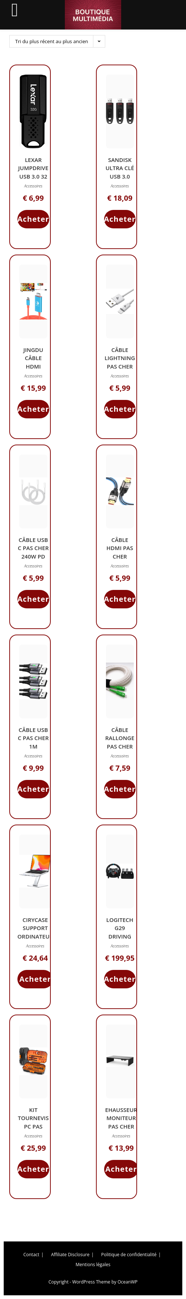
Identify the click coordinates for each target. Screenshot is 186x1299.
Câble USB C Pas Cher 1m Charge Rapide (33, 746)
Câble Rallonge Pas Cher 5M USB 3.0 (120, 742)
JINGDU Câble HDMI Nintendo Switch (33, 366)
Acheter (33, 219)
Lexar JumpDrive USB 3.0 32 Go (33, 172)
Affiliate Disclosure (70, 1254)
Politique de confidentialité (128, 1254)
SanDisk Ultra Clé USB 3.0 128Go (120, 172)
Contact (31, 1254)
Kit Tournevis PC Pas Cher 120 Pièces (33, 1126)
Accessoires (33, 186)
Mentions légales (93, 1264)
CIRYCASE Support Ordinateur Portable (35, 932)
